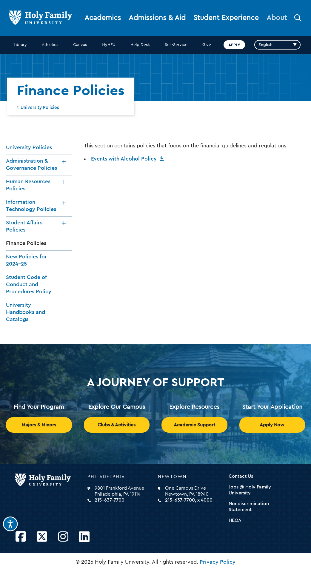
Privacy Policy (217, 562)
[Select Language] (277, 45)
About (277, 17)
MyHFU (109, 45)
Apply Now (272, 425)
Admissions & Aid (157, 17)
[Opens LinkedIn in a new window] (84, 537)
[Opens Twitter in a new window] (42, 537)
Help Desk (140, 45)
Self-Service (176, 45)
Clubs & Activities (117, 425)
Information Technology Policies (31, 205)
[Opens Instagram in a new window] (63, 537)
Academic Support (194, 425)
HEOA (235, 520)
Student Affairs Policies (24, 226)
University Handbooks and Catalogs (25, 312)
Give (206, 45)
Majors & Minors (38, 425)
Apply (234, 44)
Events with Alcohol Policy (124, 158)
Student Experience (226, 17)
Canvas (80, 45)
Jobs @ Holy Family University (250, 490)
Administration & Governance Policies (31, 164)
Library (20, 45)
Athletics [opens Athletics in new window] (50, 45)
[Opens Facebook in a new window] (21, 537)
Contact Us (241, 476)
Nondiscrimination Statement (249, 506)
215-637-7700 (109, 500)
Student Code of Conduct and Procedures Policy (28, 284)
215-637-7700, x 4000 (189, 500)
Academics (102, 17)
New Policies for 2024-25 (26, 260)
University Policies (40, 107)
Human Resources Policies (28, 185)
